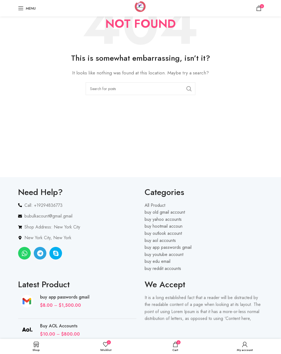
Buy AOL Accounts (58, 326)
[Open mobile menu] (26, 8)
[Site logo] (140, 8)
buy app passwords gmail (64, 297)
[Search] (140, 88)
